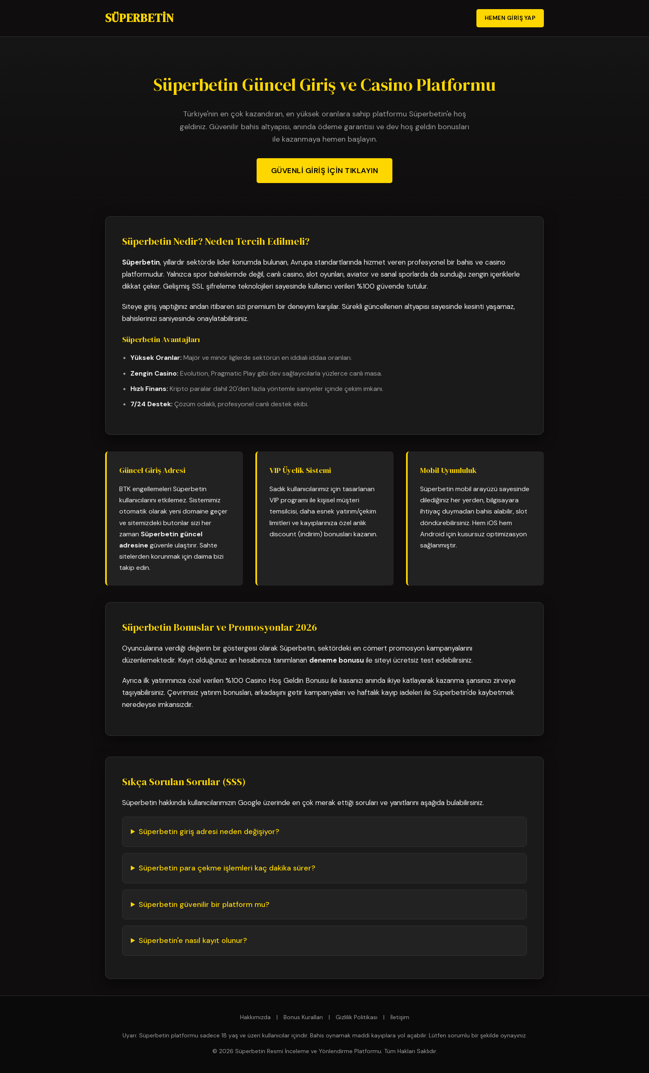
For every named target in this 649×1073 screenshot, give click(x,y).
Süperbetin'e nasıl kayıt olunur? (193, 940)
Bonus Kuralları (303, 1017)
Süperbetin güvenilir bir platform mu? (204, 904)
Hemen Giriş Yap (510, 18)
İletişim (399, 1017)
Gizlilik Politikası (356, 1017)
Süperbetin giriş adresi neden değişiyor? (209, 832)
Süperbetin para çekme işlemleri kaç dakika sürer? (227, 868)
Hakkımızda (255, 1017)
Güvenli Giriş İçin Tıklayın (324, 171)
